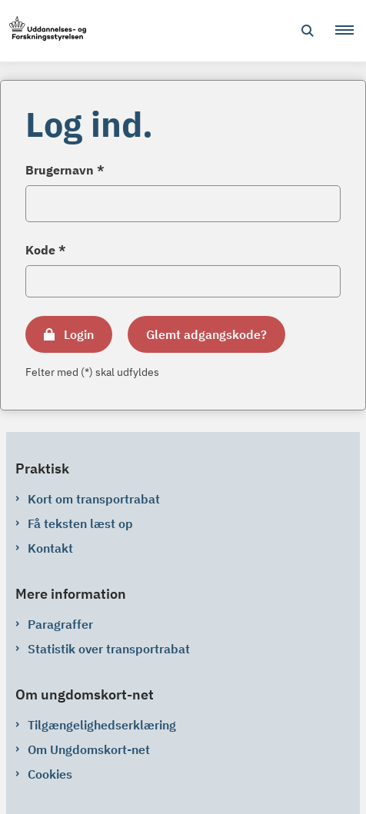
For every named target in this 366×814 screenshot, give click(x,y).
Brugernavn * (65, 170)
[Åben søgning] (307, 30)
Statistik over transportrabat (109, 648)
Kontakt (50, 548)
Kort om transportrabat (94, 499)
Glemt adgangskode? (206, 334)
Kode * (45, 249)
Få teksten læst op (80, 523)
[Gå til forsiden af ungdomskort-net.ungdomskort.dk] (43, 31)
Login (79, 334)
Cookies (50, 774)
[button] (350, 30)
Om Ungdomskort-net (89, 749)
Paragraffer (60, 624)
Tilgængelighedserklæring (102, 725)
